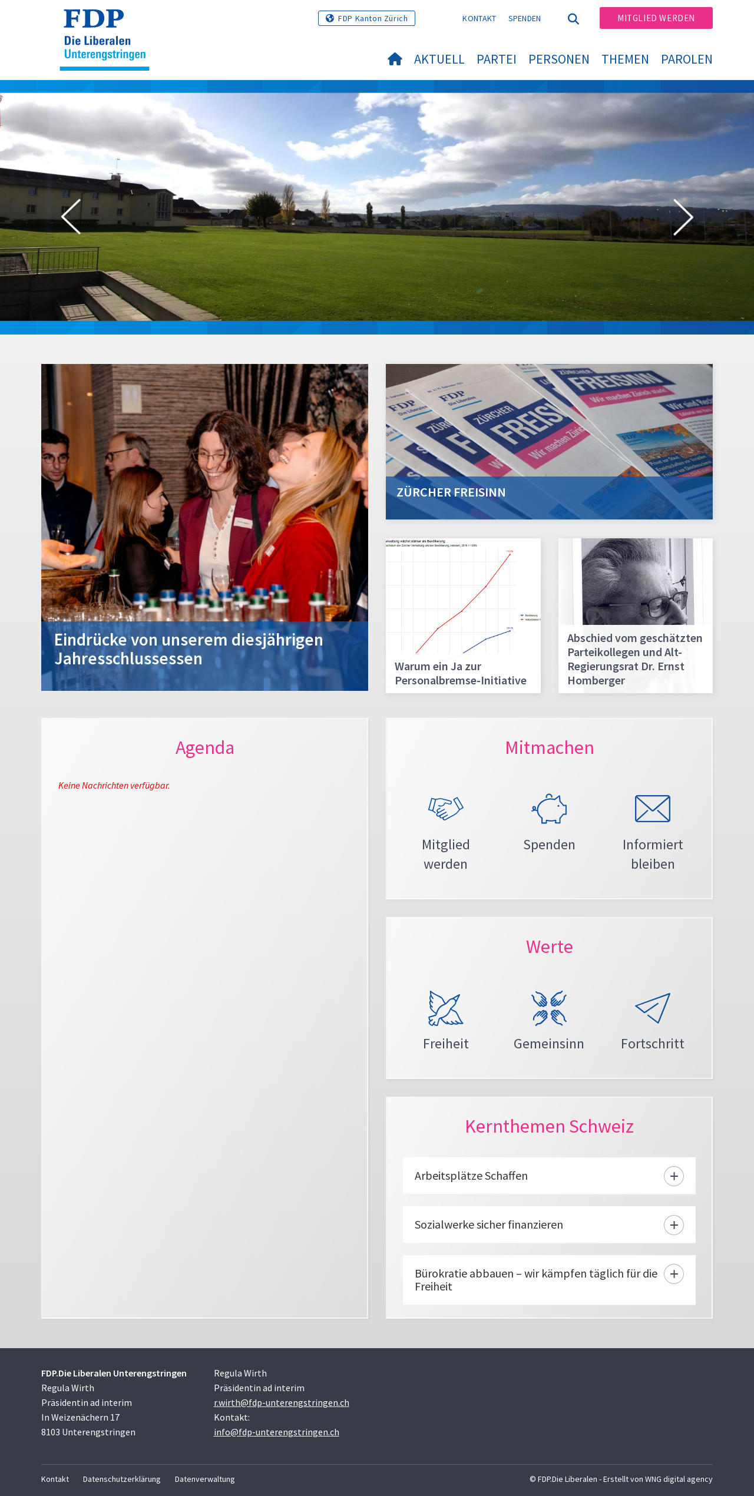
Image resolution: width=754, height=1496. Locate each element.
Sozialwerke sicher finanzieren (489, 1224)
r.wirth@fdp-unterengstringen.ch (281, 1402)
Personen (559, 59)
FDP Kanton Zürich (373, 18)
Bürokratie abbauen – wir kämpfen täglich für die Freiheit (536, 1279)
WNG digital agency (679, 1479)
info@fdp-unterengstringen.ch (276, 1432)
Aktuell (439, 59)
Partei (497, 59)
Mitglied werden (656, 18)
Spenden (524, 18)
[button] (70, 219)
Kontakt (479, 18)
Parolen (687, 59)
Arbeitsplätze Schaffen (471, 1175)
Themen (625, 59)
